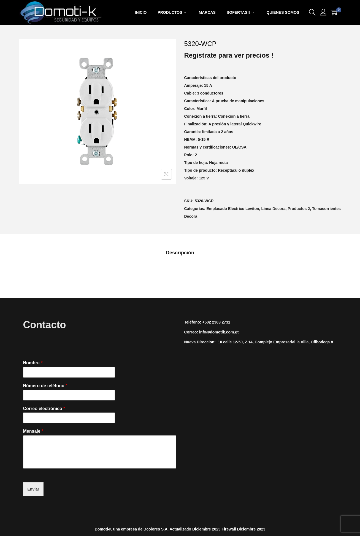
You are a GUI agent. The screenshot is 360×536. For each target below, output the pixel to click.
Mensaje (33, 431)
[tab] (180, 253)
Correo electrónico (44, 408)
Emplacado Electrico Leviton (232, 208)
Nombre (33, 362)
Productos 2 (299, 208)
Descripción (180, 252)
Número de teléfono (45, 385)
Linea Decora (273, 208)
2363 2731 (221, 322)
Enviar (33, 489)
